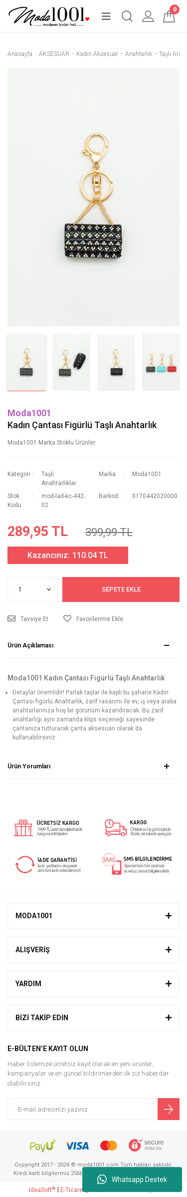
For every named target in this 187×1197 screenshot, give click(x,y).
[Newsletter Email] (93, 1109)
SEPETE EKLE (121, 589)
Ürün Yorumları (28, 766)
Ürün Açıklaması (30, 645)
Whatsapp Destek (132, 1179)
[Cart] (169, 16)
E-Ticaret (72, 1190)
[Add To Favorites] (93, 618)
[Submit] (169, 1109)
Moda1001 (29, 413)
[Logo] (48, 16)
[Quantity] (32, 589)
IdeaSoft (42, 1190)
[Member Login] (148, 16)
